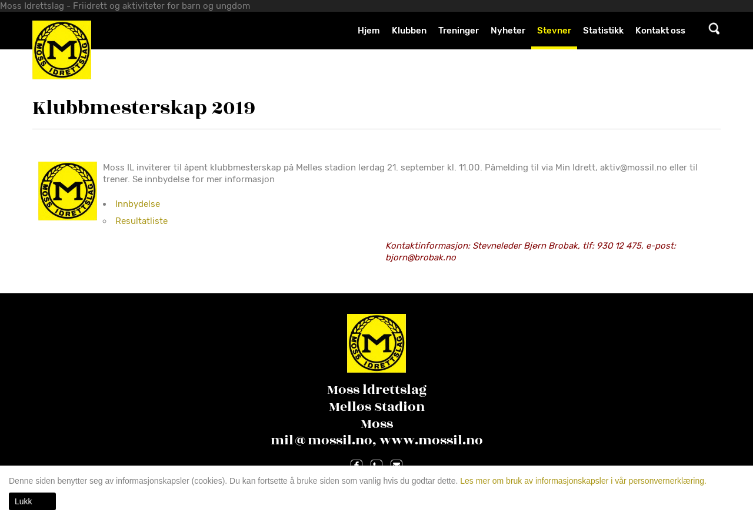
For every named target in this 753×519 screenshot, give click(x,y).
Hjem (369, 30)
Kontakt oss (660, 30)
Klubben (409, 30)
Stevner (554, 30)
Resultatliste (141, 221)
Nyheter (508, 30)
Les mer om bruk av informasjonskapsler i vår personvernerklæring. (582, 480)
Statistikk (603, 30)
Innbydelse (137, 204)
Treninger (458, 30)
